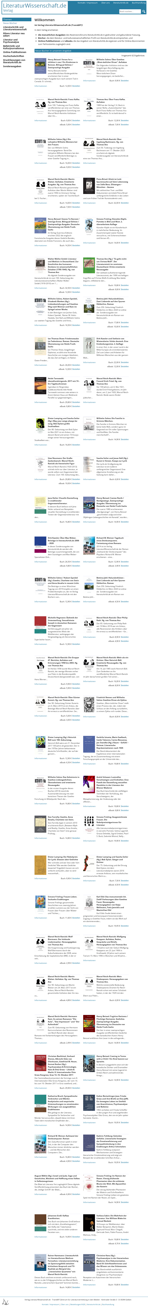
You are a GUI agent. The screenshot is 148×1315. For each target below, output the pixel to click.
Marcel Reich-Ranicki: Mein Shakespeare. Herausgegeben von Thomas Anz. (112, 979)
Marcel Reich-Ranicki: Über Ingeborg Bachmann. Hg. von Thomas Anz (110, 142)
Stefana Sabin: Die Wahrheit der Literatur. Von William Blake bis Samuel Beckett (111, 1218)
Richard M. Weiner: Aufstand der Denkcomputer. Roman (63, 1137)
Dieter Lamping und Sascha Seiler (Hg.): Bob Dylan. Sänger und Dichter (112, 859)
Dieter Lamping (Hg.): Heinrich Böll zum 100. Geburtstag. (62, 738)
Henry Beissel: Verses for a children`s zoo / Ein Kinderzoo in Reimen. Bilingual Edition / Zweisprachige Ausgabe (63, 63)
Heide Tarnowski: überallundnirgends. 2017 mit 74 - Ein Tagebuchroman (64, 381)
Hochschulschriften (13, 56)
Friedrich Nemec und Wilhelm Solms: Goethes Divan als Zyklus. (112, 698)
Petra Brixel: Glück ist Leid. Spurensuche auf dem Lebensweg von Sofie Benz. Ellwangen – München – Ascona (112, 183)
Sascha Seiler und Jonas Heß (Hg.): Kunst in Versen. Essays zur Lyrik (112, 459)
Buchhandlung (139, 2)
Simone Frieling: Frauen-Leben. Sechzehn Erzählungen (62, 898)
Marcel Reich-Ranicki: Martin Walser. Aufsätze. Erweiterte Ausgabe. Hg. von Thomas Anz (61, 182)
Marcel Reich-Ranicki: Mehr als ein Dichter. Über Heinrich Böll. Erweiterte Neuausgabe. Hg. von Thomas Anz (112, 661)
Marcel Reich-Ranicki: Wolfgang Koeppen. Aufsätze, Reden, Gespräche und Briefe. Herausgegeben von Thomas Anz (112, 940)
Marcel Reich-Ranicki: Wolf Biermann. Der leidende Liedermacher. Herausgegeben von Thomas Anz (62, 940)
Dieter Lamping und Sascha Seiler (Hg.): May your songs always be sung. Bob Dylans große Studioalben (63, 422)
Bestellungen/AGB (77, 1304)
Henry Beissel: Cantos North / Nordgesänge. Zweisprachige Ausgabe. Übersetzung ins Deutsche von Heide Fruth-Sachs (112, 502)
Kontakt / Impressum (88, 2)
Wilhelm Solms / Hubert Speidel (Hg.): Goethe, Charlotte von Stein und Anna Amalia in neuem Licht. (63, 580)
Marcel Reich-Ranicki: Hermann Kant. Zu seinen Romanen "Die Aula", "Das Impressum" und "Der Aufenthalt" (63, 1020)
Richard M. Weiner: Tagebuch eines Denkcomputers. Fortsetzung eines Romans (110, 541)
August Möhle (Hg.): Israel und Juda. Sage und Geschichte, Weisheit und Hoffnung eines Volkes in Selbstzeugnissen (57, 1178)
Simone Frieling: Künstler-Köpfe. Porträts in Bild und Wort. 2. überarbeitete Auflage (112, 222)
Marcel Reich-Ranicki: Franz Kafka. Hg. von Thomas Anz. (64, 100)
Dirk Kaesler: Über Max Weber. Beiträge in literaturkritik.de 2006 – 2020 (63, 541)
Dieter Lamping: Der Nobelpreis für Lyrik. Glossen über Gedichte (63, 858)
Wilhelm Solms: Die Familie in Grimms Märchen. (111, 419)
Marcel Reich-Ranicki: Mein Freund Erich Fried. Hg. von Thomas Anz (109, 381)
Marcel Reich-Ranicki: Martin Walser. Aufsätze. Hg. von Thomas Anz (63, 979)
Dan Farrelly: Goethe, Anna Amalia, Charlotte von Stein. (61, 818)
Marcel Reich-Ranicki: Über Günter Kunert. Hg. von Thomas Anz (64, 698)
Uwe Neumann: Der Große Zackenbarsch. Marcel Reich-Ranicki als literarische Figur (61, 461)
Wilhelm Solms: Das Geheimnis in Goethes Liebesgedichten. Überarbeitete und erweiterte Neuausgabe (63, 781)
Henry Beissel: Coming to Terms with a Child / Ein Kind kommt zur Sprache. (112, 1059)
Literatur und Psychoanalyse (11, 40)
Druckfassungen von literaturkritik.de (14, 61)
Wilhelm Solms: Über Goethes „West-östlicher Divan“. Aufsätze (112, 61)
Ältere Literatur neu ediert (14, 34)
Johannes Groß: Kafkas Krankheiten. (58, 1217)
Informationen (41, 86)
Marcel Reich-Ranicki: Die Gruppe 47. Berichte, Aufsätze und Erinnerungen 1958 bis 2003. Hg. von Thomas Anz (63, 661)
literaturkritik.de (120, 2)
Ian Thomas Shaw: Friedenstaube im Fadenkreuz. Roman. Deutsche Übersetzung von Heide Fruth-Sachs (63, 342)
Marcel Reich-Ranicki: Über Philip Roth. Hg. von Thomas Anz (112, 619)
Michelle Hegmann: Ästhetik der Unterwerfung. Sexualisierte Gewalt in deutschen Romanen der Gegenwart (63, 621)
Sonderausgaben (12, 66)
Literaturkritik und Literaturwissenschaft (15, 28)
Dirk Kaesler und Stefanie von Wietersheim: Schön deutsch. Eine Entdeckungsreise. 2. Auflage (112, 341)
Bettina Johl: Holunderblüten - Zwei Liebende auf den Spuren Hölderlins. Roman (111, 580)
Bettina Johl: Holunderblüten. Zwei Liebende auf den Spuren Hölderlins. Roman (111, 301)
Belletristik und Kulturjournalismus (13, 47)
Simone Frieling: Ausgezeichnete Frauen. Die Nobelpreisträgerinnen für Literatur (112, 821)
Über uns (105, 2)
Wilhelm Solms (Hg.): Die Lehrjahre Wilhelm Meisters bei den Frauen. (62, 142)
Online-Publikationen (14, 52)
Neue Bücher (10, 23)
